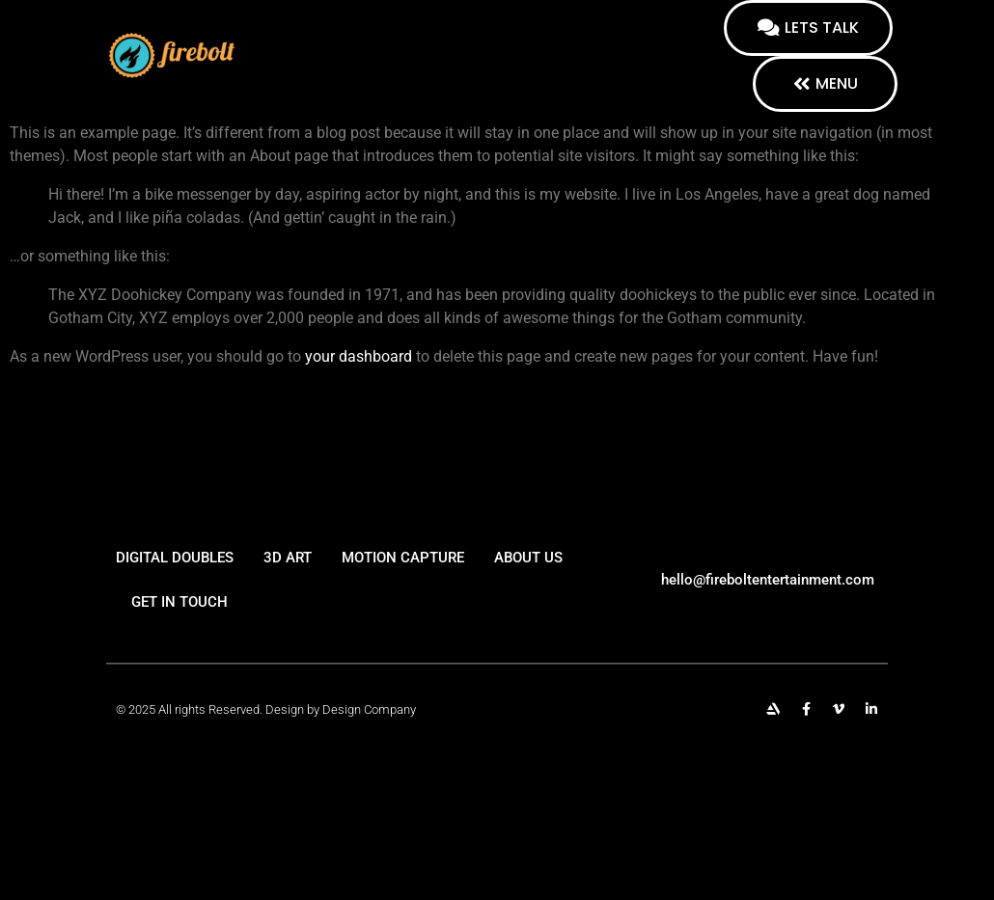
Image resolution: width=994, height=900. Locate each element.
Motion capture (403, 573)
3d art (287, 573)
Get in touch (179, 617)
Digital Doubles (175, 573)
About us (528, 573)
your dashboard (358, 356)
